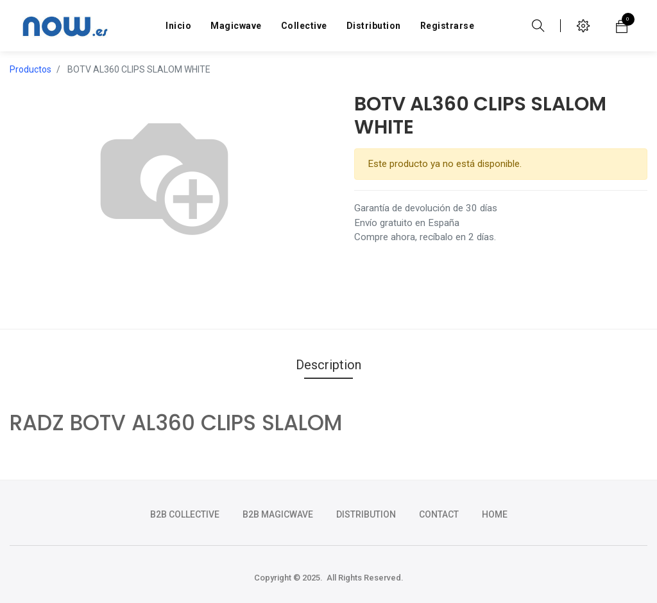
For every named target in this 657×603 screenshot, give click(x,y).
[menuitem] (178, 25)
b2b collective (184, 514)
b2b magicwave (278, 514)
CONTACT (439, 514)
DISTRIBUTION (366, 514)
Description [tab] (328, 364)
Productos (30, 69)
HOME (495, 514)
